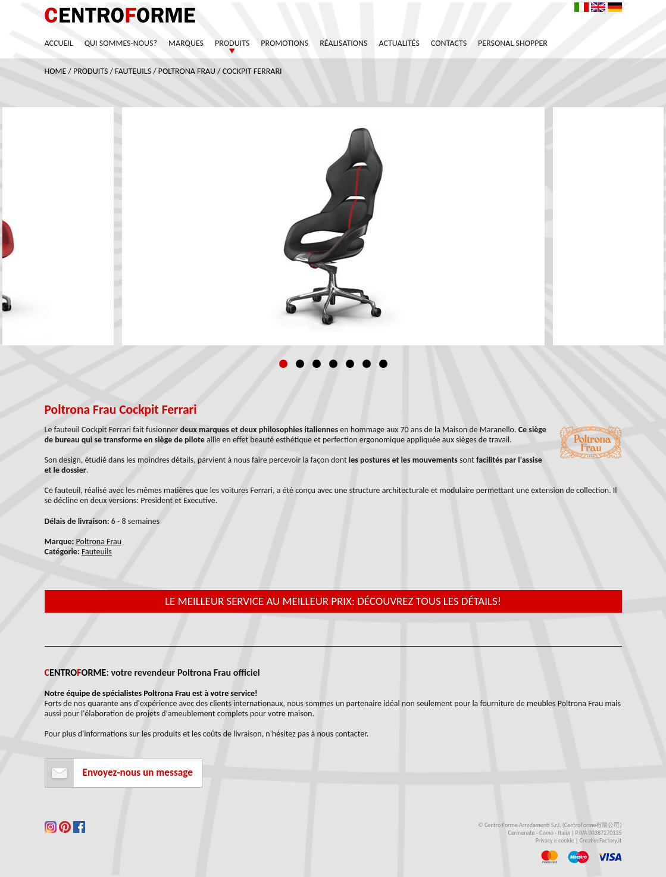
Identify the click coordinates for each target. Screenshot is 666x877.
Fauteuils (133, 71)
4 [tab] (333, 364)
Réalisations (343, 43)
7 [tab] (383, 364)
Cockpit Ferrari (252, 71)
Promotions (284, 43)
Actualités (399, 43)
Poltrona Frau (186, 71)
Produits (232, 43)
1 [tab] (283, 364)
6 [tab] (366, 364)
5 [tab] (350, 364)
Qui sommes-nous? (121, 43)
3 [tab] (316, 364)
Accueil (59, 43)
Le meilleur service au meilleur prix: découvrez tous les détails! (333, 601)
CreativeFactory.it (601, 840)
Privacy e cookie (555, 840)
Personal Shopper (513, 43)
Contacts (449, 43)
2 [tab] (300, 364)
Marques (186, 43)
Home (56, 71)
